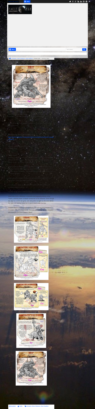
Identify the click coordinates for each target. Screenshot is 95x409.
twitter (70, 1)
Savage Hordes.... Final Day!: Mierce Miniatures (26, 62)
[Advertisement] (52, 29)
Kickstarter (29, 406)
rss (78, 1)
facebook (72, 1)
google (75, 1)
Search (84, 49)
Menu (28, 1)
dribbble (83, 1)
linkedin (81, 1)
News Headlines (44, 406)
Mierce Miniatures (36, 406)
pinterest (86, 1)
